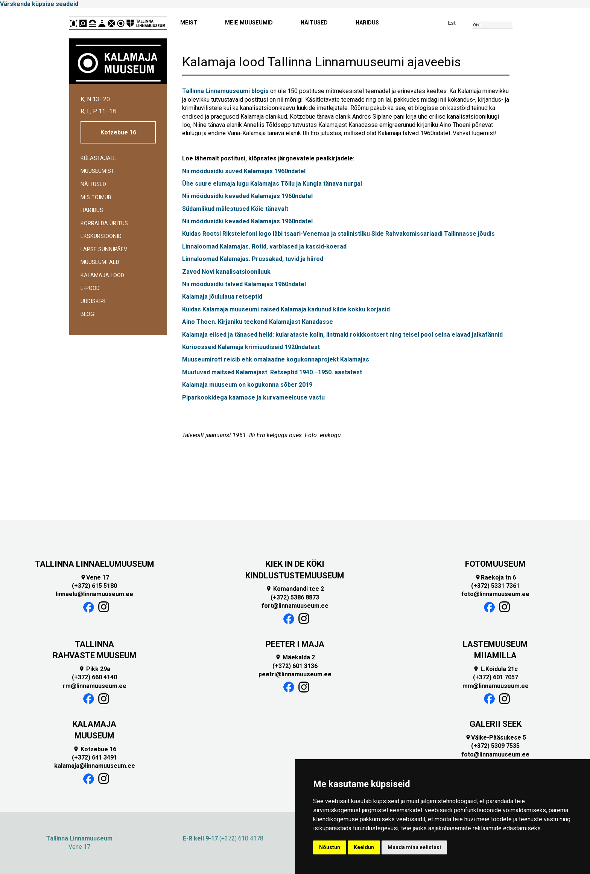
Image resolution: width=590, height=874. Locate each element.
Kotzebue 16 (118, 132)
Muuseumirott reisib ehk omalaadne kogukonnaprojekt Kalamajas (276, 359)
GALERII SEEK (496, 724)
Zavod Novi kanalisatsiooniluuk (226, 271)
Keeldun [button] (364, 847)
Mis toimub (96, 197)
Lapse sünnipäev (104, 249)
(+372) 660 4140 (94, 677)
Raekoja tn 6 (495, 577)
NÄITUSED (314, 23)
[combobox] (492, 25)
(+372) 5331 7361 (495, 585)
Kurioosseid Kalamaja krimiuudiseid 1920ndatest (251, 347)
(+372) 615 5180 (94, 585)
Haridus (92, 210)
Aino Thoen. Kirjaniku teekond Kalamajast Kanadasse (258, 321)
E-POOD (90, 288)
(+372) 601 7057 (495, 677)
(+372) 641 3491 (94, 757)
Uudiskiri (93, 301)
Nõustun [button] (329, 847)
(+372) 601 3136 (295, 666)
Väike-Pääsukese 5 (495, 737)
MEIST (188, 23)
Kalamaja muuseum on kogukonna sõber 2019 (247, 384)
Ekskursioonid (101, 236)
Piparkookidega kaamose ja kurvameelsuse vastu (254, 397)
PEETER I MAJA (295, 644)
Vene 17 (94, 577)
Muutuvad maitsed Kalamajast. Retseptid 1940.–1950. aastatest (272, 372)
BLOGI (88, 314)
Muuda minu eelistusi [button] (414, 847)
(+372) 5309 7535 (495, 745)
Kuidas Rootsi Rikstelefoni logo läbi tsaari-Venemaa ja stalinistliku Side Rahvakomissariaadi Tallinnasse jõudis (338, 233)
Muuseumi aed (100, 262)
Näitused (93, 184)
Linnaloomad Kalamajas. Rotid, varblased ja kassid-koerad (265, 246)
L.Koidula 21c (495, 669)
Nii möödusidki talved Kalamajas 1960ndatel (244, 284)
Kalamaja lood (102, 275)
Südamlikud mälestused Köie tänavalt (236, 208)
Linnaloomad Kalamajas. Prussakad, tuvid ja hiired (252, 258)
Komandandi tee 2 (295, 588)
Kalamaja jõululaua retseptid (222, 296)
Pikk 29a (94, 669)
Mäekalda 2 (295, 657)
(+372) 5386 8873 (295, 597)
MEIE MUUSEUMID (249, 23)
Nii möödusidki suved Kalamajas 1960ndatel (244, 171)
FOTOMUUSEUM (495, 564)
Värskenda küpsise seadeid (39, 4)
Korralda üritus (104, 223)
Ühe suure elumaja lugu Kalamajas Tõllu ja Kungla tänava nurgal (272, 183)
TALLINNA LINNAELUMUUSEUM (94, 564)
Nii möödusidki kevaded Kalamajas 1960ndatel (247, 196)
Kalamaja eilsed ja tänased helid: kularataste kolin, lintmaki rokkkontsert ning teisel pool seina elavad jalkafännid (343, 334)
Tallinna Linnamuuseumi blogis (225, 91)
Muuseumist (97, 171)
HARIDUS (367, 23)
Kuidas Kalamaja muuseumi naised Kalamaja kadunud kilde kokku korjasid (286, 309)
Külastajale (98, 158)
